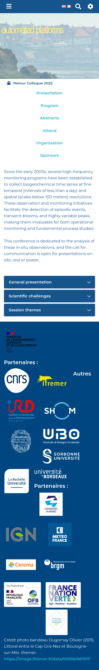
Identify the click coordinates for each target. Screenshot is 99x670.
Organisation (49, 142)
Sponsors (49, 155)
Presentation (49, 92)
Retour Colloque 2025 (30, 83)
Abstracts (49, 117)
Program (49, 105)
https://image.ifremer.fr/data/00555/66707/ (47, 658)
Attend (49, 130)
